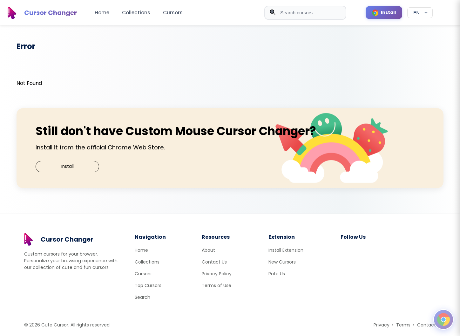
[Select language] (420, 12)
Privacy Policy (217, 274)
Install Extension (285, 250)
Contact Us (214, 262)
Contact (426, 325)
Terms (403, 325)
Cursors (173, 12)
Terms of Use (216, 285)
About (208, 250)
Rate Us (276, 274)
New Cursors (282, 262)
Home (102, 12)
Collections (136, 12)
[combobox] (305, 13)
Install (67, 166)
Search (142, 297)
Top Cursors (148, 285)
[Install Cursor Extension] (384, 12)
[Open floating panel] (443, 319)
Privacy (381, 325)
